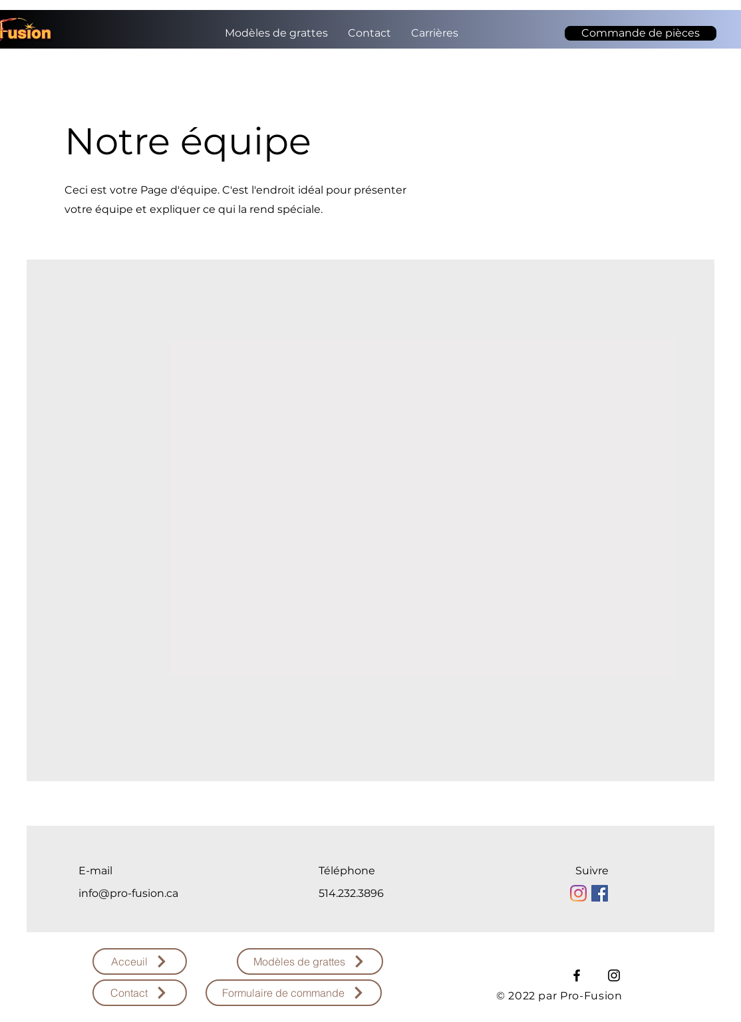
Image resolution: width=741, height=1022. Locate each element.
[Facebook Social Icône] (599, 893)
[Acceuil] (139, 961)
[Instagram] (578, 893)
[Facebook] (577, 975)
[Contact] (139, 992)
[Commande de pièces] (640, 33)
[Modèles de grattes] (310, 961)
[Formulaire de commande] (294, 992)
